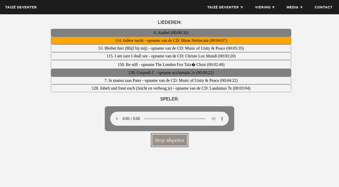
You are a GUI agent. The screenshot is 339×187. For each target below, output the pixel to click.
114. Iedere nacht (129, 40)
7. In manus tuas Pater (123, 80)
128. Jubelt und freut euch (114, 88)
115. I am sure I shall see (128, 56)
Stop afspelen (169, 140)
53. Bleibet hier (111, 48)
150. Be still (128, 64)
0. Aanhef (162, 32)
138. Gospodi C (142, 72)
